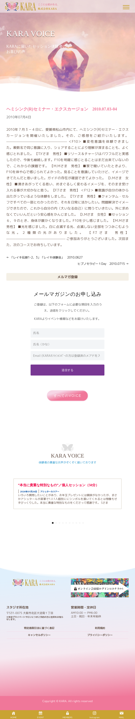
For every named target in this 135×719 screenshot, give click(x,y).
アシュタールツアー (49, 491)
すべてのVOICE (67, 395)
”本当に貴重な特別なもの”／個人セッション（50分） (58, 485)
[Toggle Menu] (126, 7)
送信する (67, 370)
